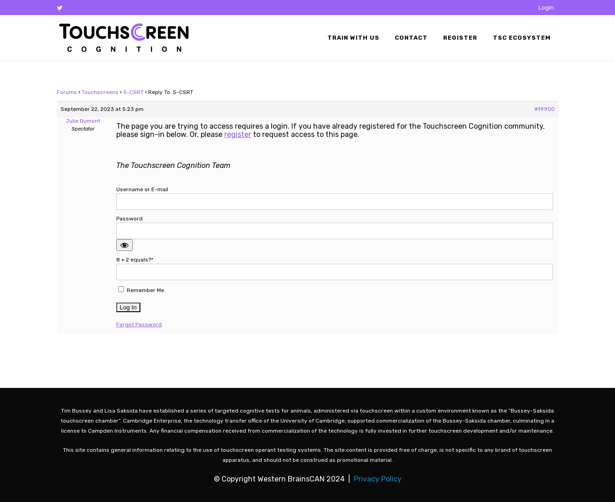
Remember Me (141, 289)
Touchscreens (100, 92)
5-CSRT (133, 92)
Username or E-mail (142, 189)
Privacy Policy (378, 479)
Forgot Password (139, 324)
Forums (67, 92)
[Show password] (124, 245)
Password (129, 218)
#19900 (544, 109)
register (237, 134)
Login (546, 7)
